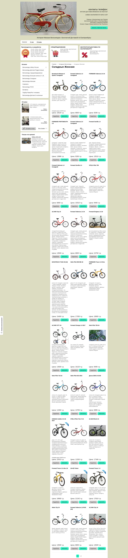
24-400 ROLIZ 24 (94, 419)
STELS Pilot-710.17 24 (77, 419)
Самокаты (26, 84)
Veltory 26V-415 (36, 137)
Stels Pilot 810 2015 (76, 375)
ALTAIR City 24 (56, 211)
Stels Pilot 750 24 (94, 325)
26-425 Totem (74, 468)
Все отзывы (41, 128)
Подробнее (56, 116)
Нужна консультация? (1, 324)
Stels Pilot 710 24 (57, 375)
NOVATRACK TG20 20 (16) (60, 262)
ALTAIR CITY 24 (56, 325)
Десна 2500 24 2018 (95, 375)
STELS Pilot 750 (94, 165)
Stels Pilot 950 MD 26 (76, 262)
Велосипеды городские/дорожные (32, 73)
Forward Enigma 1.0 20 (96, 211)
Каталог (24, 42)
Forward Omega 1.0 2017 (77, 325)
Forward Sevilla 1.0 (95, 121)
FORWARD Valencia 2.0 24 (97, 73)
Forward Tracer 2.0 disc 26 (60, 468)
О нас (32, 42)
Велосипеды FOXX (28, 87)
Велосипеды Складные (29, 78)
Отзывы (39, 42)
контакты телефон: (98, 9)
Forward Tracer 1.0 (94, 468)
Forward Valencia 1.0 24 (77, 211)
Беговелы (25, 89)
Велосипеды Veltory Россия (31, 67)
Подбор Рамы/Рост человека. (31, 92)
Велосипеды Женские (29, 81)
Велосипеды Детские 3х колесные (33, 95)
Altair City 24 (56, 507)
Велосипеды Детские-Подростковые (33, 70)
